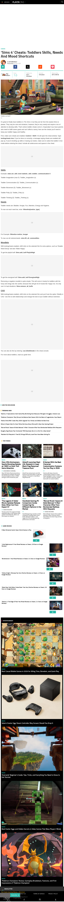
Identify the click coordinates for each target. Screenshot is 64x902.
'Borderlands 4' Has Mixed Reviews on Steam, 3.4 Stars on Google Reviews (23, 564)
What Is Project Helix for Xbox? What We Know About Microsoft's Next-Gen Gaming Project (27, 424)
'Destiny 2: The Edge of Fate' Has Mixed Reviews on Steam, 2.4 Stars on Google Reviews (25, 607)
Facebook (15, 67)
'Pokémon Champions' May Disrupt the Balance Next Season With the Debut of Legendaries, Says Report (31, 417)
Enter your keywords (62, 1)
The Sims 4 (8, 74)
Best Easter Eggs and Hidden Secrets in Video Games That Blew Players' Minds (31, 829)
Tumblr (56, 900)
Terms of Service (39, 894)
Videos (3, 49)
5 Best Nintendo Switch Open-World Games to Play (16, 535)
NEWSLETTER (8, 889)
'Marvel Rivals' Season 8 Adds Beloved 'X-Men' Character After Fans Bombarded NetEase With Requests (31, 427)
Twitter (28, 67)
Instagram (40, 900)
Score (15, 73)
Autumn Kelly (13, 62)
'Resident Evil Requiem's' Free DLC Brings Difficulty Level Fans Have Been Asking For (25, 434)
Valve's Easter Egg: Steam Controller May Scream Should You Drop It (27, 723)
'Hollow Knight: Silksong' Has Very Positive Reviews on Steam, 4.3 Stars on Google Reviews (25, 578)
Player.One (19, 2)
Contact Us (22, 894)
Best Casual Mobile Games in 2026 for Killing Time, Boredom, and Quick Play (30, 671)
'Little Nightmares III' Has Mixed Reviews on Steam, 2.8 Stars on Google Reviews (25, 549)
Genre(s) (41, 73)
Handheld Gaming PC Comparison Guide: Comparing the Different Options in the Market (31, 504)
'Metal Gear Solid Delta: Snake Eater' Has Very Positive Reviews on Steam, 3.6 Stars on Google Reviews (25, 592)
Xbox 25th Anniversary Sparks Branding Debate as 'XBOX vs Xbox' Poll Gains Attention (11, 465)
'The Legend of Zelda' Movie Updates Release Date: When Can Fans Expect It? (11, 503)
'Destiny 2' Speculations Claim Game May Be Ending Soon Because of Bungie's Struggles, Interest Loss (30, 414)
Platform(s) (29, 73)
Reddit (40, 67)
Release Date (55, 73)
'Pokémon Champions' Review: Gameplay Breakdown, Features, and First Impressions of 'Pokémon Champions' (29, 882)
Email (3, 67)
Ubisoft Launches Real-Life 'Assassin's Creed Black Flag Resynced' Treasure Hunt (31, 465)
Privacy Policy (53, 894)
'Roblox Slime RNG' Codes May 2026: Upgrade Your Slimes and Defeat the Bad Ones (25, 421)
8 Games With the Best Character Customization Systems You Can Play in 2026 (52, 465)
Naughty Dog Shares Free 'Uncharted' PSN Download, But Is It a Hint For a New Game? (25, 431)
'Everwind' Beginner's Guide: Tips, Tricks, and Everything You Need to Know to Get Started (31, 776)
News (3, 460)
